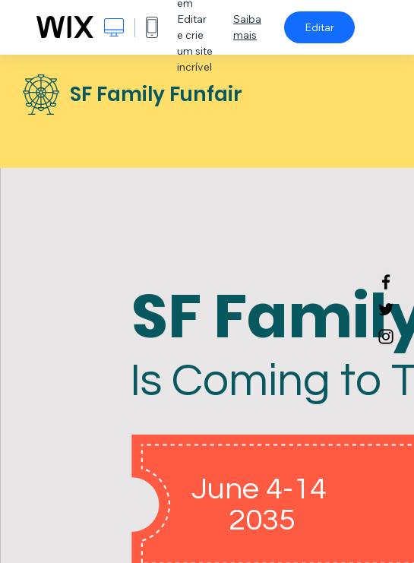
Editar (319, 27)
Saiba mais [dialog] (247, 27)
